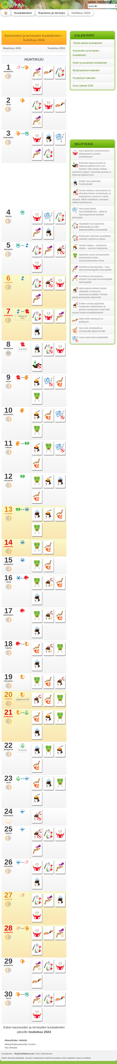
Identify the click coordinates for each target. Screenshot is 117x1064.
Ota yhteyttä (11, 1047)
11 (8, 444)
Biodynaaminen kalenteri (86, 70)
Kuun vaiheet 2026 (83, 85)
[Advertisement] (92, 111)
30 (8, 995)
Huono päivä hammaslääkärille (93, 337)
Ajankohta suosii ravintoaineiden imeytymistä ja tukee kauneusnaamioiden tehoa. (94, 257)
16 (8, 579)
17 (8, 612)
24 (8, 812)
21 (8, 713)
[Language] (102, 6)
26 (8, 863)
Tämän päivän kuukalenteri (87, 43)
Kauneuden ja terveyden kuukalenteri (86, 52)
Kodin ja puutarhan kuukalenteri (90, 62)
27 (8, 896)
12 (8, 477)
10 (8, 411)
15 (8, 561)
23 (8, 779)
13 (8, 510)
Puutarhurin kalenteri (84, 78)
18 (8, 645)
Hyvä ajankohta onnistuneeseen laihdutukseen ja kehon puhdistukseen (94, 153)
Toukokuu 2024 (56, 48)
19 (8, 678)
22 (8, 746)
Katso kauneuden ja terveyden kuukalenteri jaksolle (34, 1029)
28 (8, 929)
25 (8, 830)
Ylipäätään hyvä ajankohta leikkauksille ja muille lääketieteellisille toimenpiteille (93, 227)
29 (8, 962)
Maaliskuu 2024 (12, 48)
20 (8, 695)
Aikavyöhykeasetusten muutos (20, 1044)
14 (8, 543)
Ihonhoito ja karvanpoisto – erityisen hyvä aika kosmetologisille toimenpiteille (95, 279)
